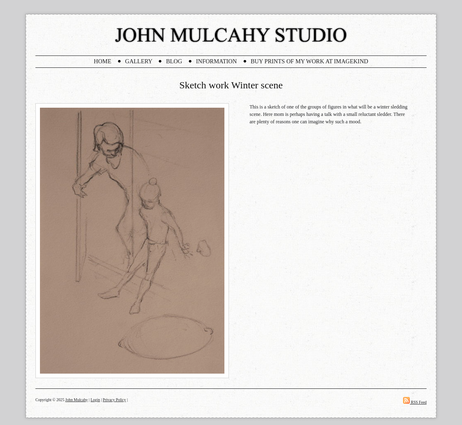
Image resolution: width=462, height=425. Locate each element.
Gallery (138, 61)
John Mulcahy (76, 399)
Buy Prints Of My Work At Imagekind (309, 61)
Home (102, 61)
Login (95, 399)
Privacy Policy (114, 399)
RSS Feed (415, 402)
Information (216, 61)
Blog (174, 61)
